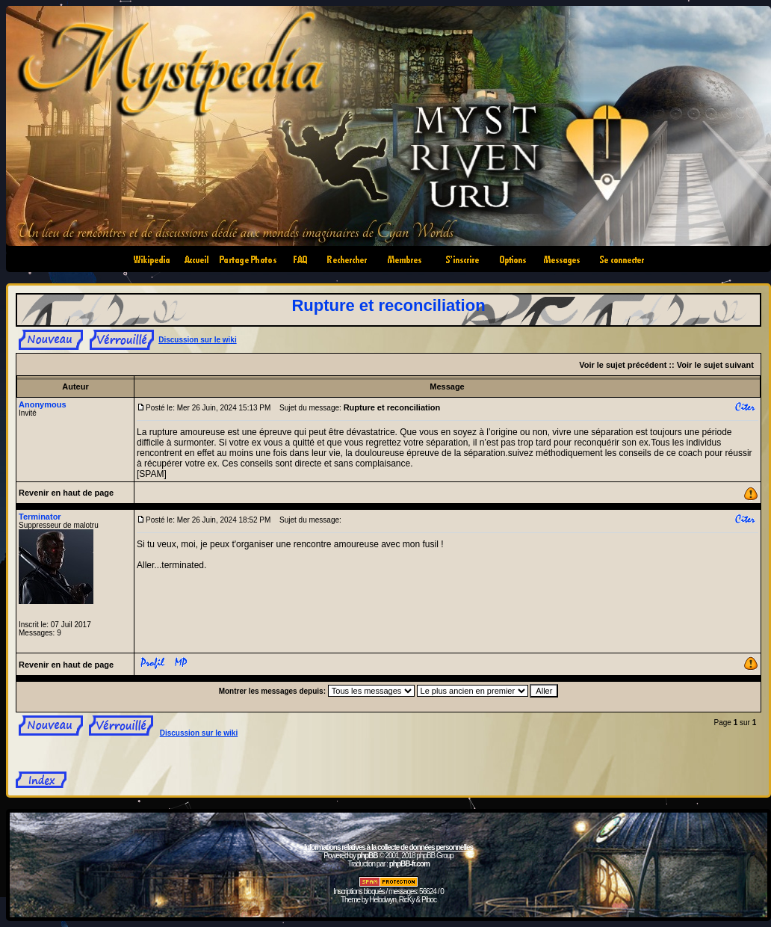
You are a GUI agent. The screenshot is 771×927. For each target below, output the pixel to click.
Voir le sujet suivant (715, 364)
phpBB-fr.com (409, 864)
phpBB (367, 855)
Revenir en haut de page (66, 492)
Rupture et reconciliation (388, 305)
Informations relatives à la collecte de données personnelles (388, 847)
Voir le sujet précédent (622, 364)
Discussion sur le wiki (197, 340)
